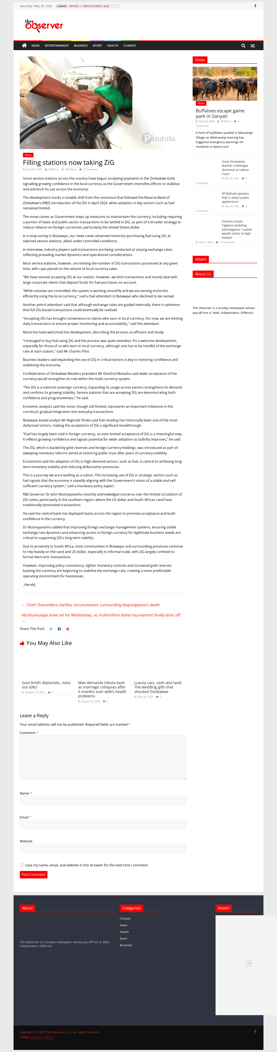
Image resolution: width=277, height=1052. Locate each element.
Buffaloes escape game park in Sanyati (220, 113)
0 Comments (88, 169)
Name (26, 793)
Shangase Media (41, 1037)
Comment (29, 732)
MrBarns (54, 169)
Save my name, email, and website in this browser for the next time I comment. (87, 865)
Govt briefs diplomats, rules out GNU (46, 685)
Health (113, 45)
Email (25, 817)
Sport (97, 45)
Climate (130, 45)
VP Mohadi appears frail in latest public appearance (235, 197)
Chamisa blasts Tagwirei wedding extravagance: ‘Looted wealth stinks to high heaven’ (237, 229)
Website (26, 841)
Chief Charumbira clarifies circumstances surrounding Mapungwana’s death (91, 604)
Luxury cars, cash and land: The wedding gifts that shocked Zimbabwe (158, 687)
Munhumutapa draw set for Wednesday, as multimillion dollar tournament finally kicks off (101, 617)
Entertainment (57, 45)
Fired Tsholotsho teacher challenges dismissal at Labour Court (235, 168)
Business (81, 45)
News (35, 45)
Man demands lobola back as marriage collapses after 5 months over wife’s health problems (102, 689)
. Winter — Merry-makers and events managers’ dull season (88, 8)
